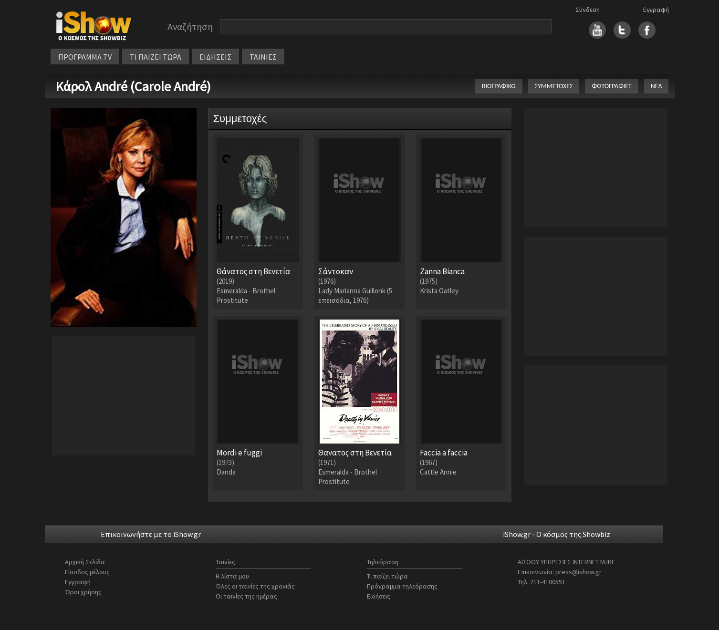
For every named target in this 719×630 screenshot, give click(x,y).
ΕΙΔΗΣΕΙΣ (215, 57)
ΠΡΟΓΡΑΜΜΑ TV (85, 57)
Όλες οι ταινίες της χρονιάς (255, 586)
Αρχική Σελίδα (85, 562)
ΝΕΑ (656, 86)
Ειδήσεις (378, 596)
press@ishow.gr (578, 572)
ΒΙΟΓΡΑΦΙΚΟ (499, 86)
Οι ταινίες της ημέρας (246, 596)
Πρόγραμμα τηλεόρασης (402, 586)
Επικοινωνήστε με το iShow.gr (151, 534)
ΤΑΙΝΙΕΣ (263, 57)
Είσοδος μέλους (87, 572)
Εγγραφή (656, 9)
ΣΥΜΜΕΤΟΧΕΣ (554, 86)
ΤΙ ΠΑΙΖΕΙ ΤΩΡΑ (155, 57)
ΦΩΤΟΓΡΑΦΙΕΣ (611, 86)
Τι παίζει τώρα (387, 576)
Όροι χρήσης (83, 592)
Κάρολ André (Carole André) (133, 86)
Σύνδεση (587, 9)
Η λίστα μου (232, 576)
